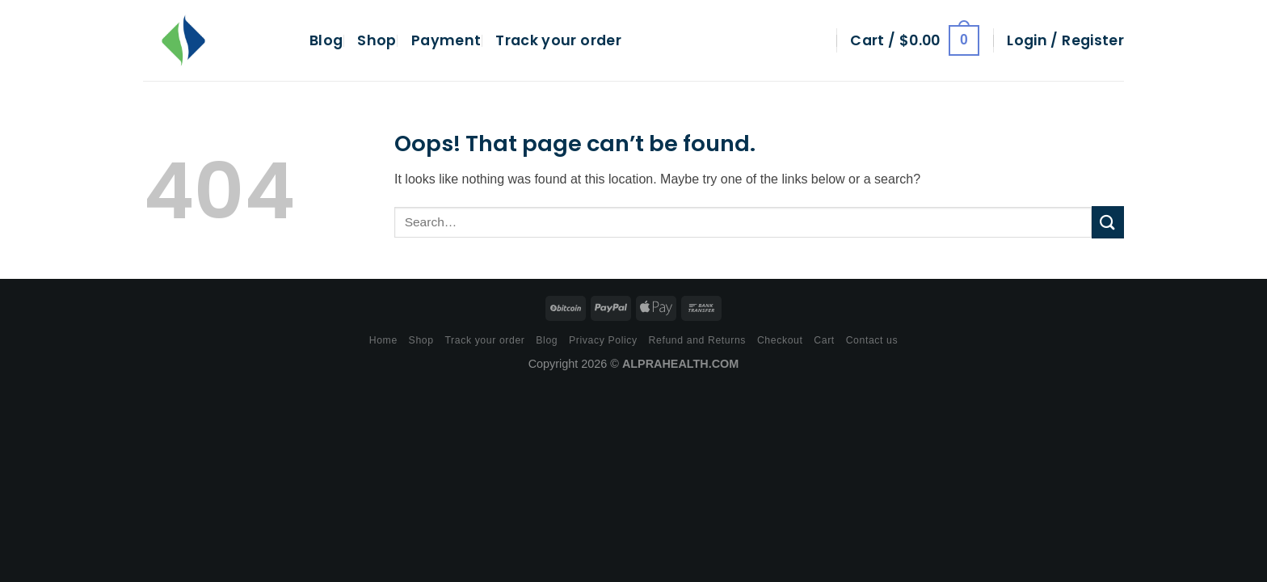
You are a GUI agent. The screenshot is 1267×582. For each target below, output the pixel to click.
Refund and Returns (698, 340)
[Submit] (1108, 222)
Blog (326, 40)
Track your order (558, 40)
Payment (446, 40)
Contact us (872, 340)
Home (383, 340)
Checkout (780, 340)
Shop (376, 40)
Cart (824, 340)
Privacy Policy (603, 340)
